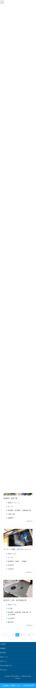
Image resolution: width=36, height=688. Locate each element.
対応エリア (3, 661)
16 (29, 634)
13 (21, 634)
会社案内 (3, 644)
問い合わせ (3, 670)
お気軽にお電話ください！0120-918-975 (18, 686)
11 (13, 634)
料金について (4, 657)
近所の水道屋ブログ (6, 665)
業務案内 (3, 648)
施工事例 (3, 652)
